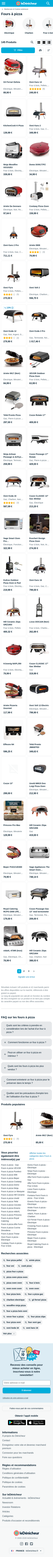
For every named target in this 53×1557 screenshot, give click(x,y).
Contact (6, 1440)
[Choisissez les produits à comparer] (40, 50)
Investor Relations (11, 1507)
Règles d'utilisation (11, 1468)
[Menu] (3, 3)
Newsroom (7, 1502)
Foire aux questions (12, 1457)
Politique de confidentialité (15, 1477)
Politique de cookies (12, 1482)
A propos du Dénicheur (13, 1436)
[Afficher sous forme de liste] (43, 42)
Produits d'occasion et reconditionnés (21, 1520)
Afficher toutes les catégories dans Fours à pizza (40, 1156)
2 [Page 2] (24, 971)
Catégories (7, 1516)
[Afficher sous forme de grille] (38, 42)
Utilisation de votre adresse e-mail (15, 1398)
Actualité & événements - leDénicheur (21, 1498)
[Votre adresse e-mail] (26, 1382)
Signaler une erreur (26, 977)
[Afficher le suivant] (34, 971)
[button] (26, 1029)
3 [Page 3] (28, 971)
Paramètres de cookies (13, 1487)
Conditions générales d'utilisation (18, 1473)
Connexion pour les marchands (17, 1453)
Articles (6, 1511)
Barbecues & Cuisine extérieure (16, 9)
